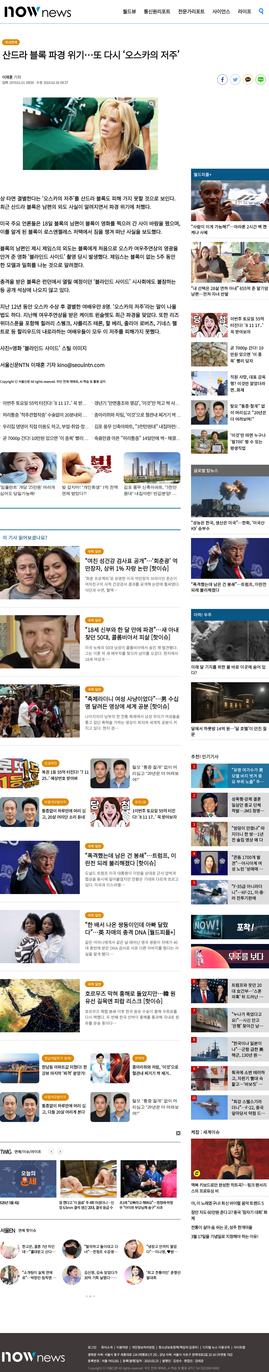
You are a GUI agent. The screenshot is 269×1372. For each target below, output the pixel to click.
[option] (85, 1186)
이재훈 (7, 77)
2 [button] (90, 1296)
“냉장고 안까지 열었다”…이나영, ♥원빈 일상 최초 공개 (161, 1251)
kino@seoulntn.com (80, 365)
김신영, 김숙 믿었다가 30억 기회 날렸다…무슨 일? (100, 1277)
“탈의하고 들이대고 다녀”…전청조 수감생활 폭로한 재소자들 (101, 1251)
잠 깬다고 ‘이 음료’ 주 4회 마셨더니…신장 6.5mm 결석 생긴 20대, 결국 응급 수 (145, 1205)
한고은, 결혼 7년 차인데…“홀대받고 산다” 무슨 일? (38, 1251)
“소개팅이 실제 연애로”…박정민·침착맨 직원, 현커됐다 (39, 1277)
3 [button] (94, 1296)
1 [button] (87, 1296)
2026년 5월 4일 (68, 1202)
